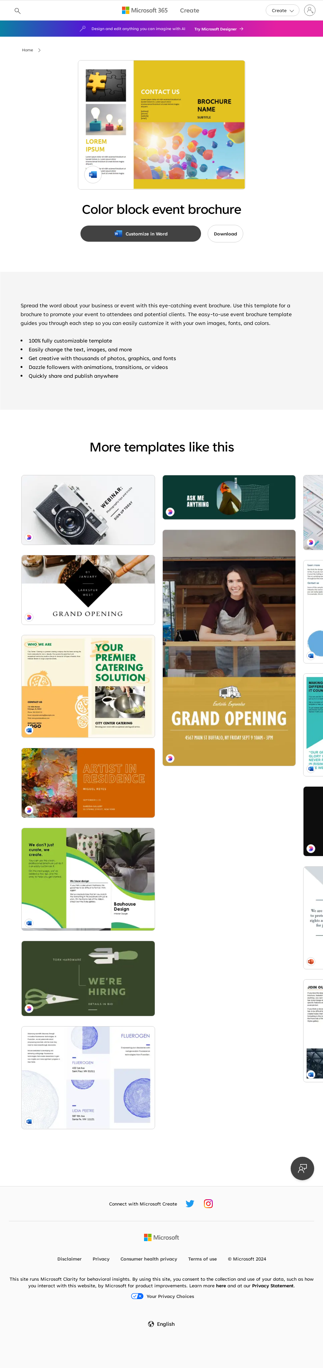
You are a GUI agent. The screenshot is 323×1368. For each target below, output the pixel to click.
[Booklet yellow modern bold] (64, 619)
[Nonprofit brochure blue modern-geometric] (158, 644)
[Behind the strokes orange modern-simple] (64, 685)
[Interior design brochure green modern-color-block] (64, 751)
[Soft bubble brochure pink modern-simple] (252, 640)
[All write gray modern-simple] (158, 1103)
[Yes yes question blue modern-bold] (64, 945)
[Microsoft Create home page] (189, 10)
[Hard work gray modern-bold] (252, 1056)
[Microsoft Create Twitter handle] (190, 1203)
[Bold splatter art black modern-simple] (158, 710)
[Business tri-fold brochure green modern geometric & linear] (252, 813)
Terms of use (202, 1259)
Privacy (101, 1259)
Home (27, 49)
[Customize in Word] (141, 233)
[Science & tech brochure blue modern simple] (64, 887)
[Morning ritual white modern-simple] (64, 553)
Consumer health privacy (149, 1259)
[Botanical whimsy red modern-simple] (252, 574)
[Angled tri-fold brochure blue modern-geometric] (158, 776)
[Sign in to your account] (310, 10)
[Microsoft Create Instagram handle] (208, 1203)
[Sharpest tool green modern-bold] (64, 819)
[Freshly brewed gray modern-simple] (252, 727)
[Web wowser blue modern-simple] (158, 499)
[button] (282, 10)
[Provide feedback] (302, 1168)
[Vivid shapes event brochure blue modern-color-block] (252, 508)
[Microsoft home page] (161, 1237)
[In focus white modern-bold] (64, 497)
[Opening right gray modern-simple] (158, 973)
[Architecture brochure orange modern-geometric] (158, 853)
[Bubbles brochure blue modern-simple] (158, 567)
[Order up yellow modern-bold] (252, 933)
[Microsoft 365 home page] (145, 10)
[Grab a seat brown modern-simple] (64, 1046)
